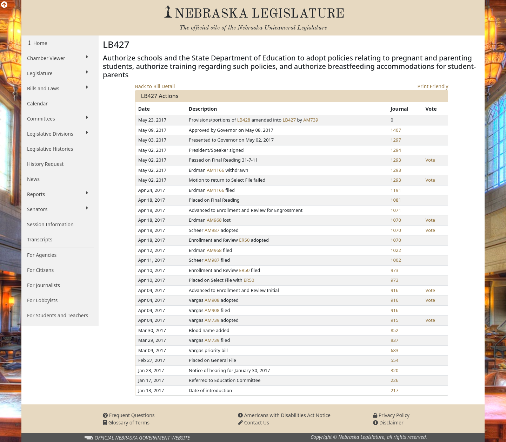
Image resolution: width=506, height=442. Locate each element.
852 (394, 330)
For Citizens (40, 270)
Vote (430, 160)
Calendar (37, 103)
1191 (396, 190)
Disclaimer (388, 422)
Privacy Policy (391, 415)
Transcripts (39, 239)
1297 (396, 140)
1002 (396, 260)
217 (394, 390)
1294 (396, 150)
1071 (396, 210)
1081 (396, 200)
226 (394, 380)
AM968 (214, 220)
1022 (396, 250)
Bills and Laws (57, 88)
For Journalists (43, 285)
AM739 (310, 120)
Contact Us (253, 422)
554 (394, 360)
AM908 (212, 300)
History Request (45, 164)
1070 (396, 220)
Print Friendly (433, 86)
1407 (396, 130)
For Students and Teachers (57, 315)
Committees (57, 118)
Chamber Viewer (57, 57)
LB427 (289, 120)
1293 (396, 160)
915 (394, 320)
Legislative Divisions (57, 133)
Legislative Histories (50, 148)
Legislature (57, 73)
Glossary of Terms (126, 422)
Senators (57, 209)
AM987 (212, 230)
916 (394, 290)
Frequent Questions (129, 415)
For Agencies (41, 255)
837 (394, 340)
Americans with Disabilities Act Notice (284, 415)
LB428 (244, 120)
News (33, 179)
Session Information (50, 224)
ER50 (244, 240)
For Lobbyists (42, 300)
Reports (57, 193)
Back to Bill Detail (155, 86)
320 (394, 370)
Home (39, 43)
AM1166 (215, 170)
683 (394, 350)
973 (394, 270)
